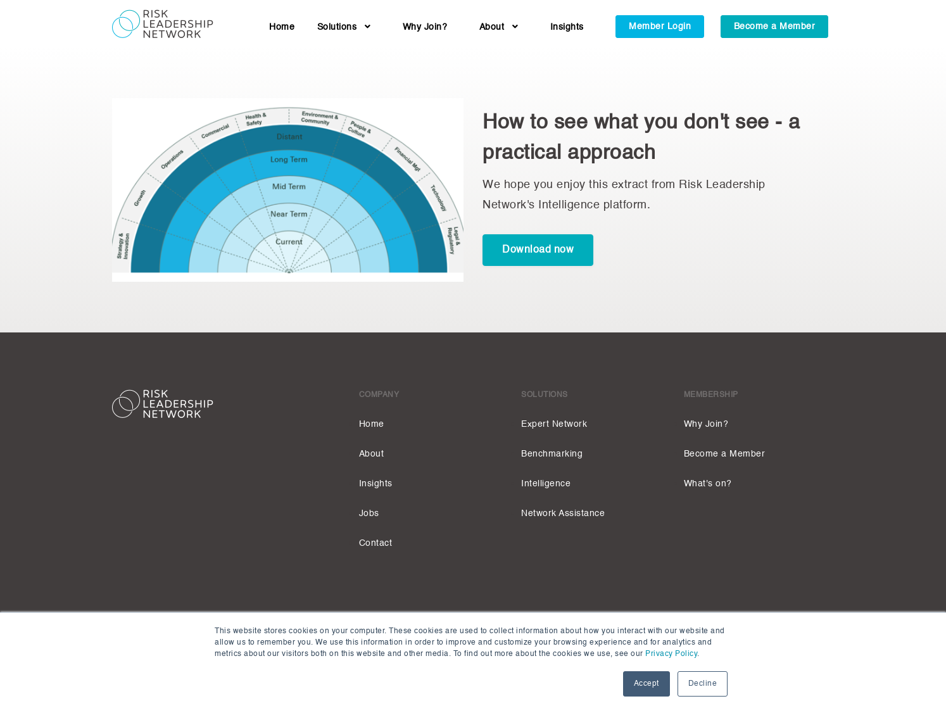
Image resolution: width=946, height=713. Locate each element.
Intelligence (546, 483)
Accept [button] (646, 684)
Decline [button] (702, 684)
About (499, 27)
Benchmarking (552, 454)
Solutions (344, 27)
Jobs (369, 513)
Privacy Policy (671, 654)
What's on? (708, 483)
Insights (567, 27)
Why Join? (425, 27)
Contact (376, 543)
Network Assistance (563, 513)
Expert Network (554, 424)
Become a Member (775, 26)
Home (281, 27)
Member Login (660, 26)
